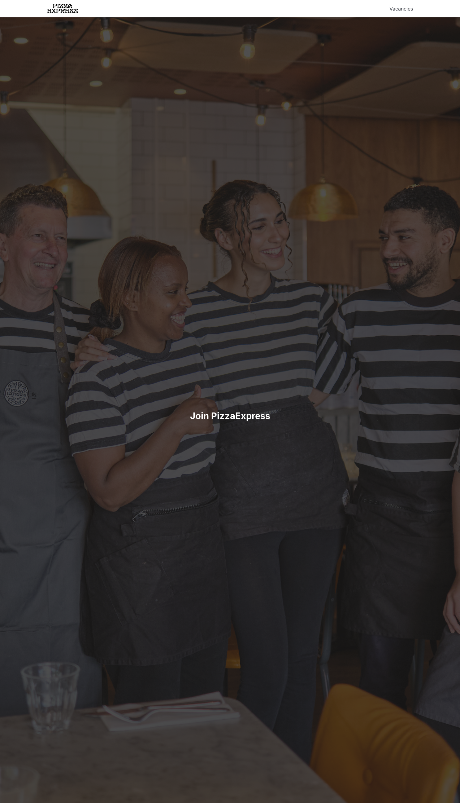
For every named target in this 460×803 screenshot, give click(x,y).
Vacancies (401, 9)
